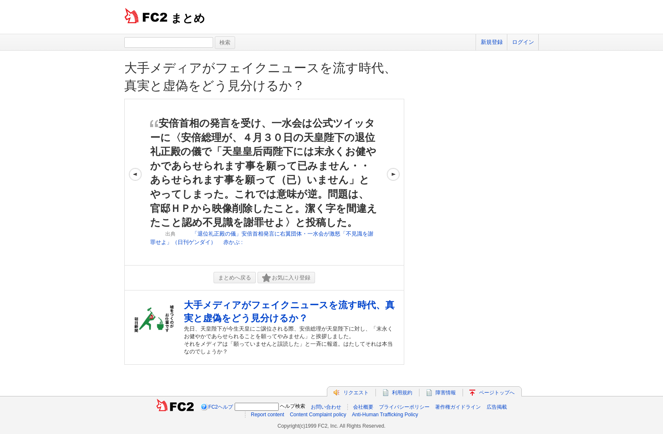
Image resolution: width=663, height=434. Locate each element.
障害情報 (446, 393)
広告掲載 (497, 407)
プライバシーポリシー (404, 407)
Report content (267, 415)
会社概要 (363, 407)
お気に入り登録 (286, 278)
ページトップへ (497, 393)
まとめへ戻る (234, 277)
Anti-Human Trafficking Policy (385, 415)
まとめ (188, 18)
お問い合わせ (326, 407)
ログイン (523, 42)
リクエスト (356, 393)
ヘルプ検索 (292, 406)
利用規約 (402, 393)
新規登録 (492, 42)
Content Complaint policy (318, 415)
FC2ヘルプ (220, 407)
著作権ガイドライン (458, 407)
